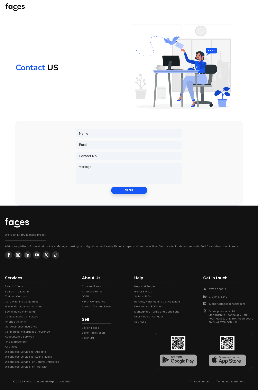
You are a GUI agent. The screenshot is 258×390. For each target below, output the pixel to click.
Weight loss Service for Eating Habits (28, 356)
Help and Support (145, 286)
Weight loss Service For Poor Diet (26, 366)
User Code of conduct (148, 316)
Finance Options (15, 321)
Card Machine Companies (21, 301)
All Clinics (11, 346)
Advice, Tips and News (96, 306)
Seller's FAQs (142, 296)
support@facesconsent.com (227, 303)
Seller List (88, 337)
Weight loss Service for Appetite (25, 351)
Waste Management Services (23, 306)
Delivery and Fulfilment (148, 306)
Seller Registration (93, 332)
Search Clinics (14, 286)
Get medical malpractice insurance (27, 331)
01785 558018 (217, 289)
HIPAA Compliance (93, 301)
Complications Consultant (21, 316)
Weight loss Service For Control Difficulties (32, 361)
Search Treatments (17, 291)
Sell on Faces (90, 327)
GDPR (85, 296)
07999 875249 (218, 296)
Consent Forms (91, 286)
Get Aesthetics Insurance (21, 326)
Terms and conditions (230, 381)
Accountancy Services (19, 336)
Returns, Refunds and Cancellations (157, 301)
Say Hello (140, 321)
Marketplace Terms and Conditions (156, 311)
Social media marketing (20, 311)
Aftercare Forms (92, 291)
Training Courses (16, 296)
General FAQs (143, 291)
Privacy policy (199, 381)
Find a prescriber (16, 341)
